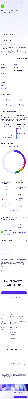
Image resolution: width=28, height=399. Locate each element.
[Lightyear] (4, 2)
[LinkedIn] (16, 349)
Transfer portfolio (3, 326)
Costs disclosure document (5, 87)
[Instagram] (20, 349)
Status (2, 329)
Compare (24, 232)
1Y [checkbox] (12, 34)
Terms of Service (14, 320)
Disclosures (12, 338)
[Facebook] (7, 349)
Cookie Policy (22, 392)
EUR (2, 69)
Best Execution (13, 327)
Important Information (13, 317)
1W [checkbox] (4, 34)
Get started (14, 292)
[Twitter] (12, 349)
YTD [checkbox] (10, 34)
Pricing (2, 316)
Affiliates (21, 318)
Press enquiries (22, 321)
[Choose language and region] (21, 2)
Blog (2, 318)
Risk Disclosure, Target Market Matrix (13, 324)
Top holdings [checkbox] (4, 146)
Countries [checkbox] (16, 146)
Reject (7, 396)
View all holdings (14, 210)
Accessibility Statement (13, 335)
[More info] (26, 241)
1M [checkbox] (6, 34)
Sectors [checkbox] (10, 146)
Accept (20, 396)
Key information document (5, 84)
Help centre (3, 323)
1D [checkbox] (2, 34)
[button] (7, 57)
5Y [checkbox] (14, 34)
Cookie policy (13, 332)
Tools (2, 321)
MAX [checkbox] (18, 34)
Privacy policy (13, 329)
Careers (21, 316)
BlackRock (16, 64)
